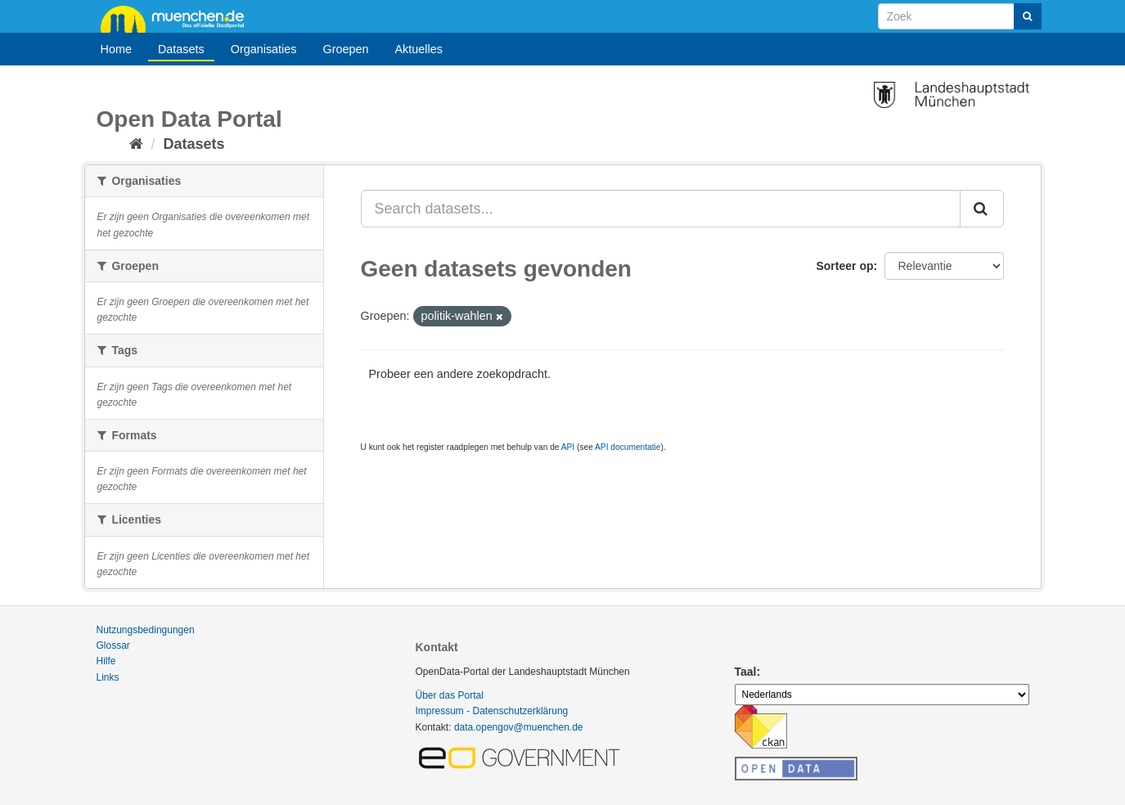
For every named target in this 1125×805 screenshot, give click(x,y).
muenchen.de (178, 18)
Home (116, 49)
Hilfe (106, 661)
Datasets (181, 49)
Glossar (113, 645)
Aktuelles (419, 49)
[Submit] (1028, 16)
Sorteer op (844, 265)
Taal (746, 671)
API (567, 447)
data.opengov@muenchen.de (518, 727)
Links (108, 677)
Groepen (345, 49)
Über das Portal (450, 695)
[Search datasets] (960, 16)
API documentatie (627, 447)
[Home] (136, 144)
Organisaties (264, 49)
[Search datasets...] (661, 208)
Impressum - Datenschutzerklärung (492, 711)
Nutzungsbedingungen (146, 630)
